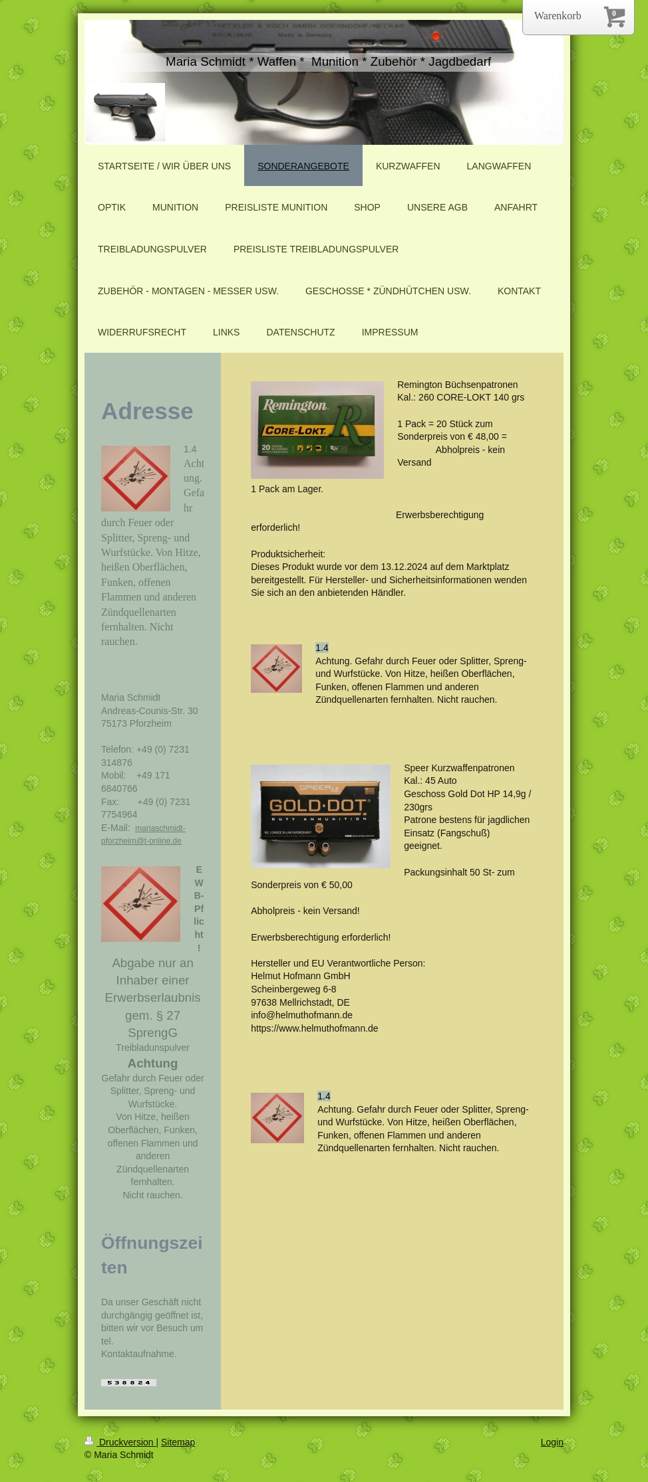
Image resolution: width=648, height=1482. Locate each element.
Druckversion (120, 1442)
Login (552, 1442)
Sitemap (178, 1442)
